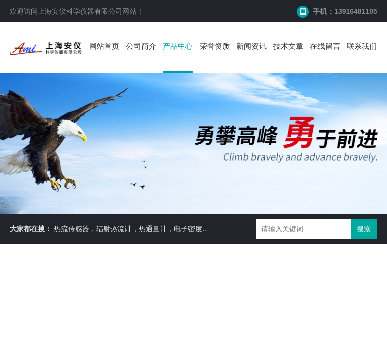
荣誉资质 (215, 46)
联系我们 (362, 46)
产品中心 (178, 46)
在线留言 (325, 46)
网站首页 (104, 46)
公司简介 (141, 46)
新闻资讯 (251, 46)
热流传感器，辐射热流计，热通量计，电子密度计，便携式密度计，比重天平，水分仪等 (191, 229)
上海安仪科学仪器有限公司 (80, 11)
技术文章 (288, 46)
